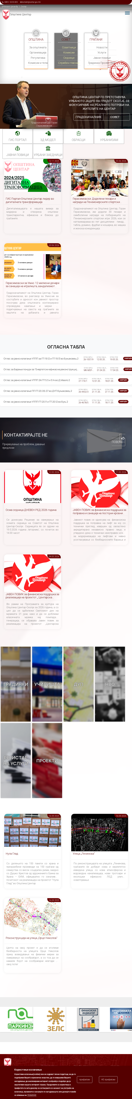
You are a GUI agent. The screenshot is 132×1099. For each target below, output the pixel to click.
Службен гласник (69, 62)
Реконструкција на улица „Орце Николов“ (31, 937)
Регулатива (38, 57)
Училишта (47, 684)
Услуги (102, 52)
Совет (115, 117)
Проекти (47, 761)
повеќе (31, 1094)
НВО (110, 684)
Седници (68, 57)
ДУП (78, 684)
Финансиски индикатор (88, 1019)
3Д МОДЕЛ (48, 140)
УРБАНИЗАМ (109, 140)
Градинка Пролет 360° (102, 62)
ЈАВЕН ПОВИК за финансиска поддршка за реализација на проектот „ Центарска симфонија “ (32, 596)
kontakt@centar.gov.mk (31, 2)
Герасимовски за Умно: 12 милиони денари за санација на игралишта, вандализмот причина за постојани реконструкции (32, 284)
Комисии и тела (38, 62)
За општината (37, 47)
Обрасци (78, 140)
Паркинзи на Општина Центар (22, 1019)
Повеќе (117, 442)
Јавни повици (102, 57)
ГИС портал (17, 140)
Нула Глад (12, 853)
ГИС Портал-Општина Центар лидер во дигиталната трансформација (30, 200)
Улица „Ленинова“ (84, 853)
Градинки (15, 684)
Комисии (69, 52)
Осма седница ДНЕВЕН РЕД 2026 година (31, 509)
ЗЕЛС (55, 1019)
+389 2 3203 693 (11, 2)
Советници (69, 47)
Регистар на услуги (15, 761)
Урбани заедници (48, 155)
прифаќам (84, 1079)
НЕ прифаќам (108, 1079)
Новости (101, 47)
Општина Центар (20, 14)
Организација (38, 52)
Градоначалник (88, 117)
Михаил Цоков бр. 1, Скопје (14, 7)
